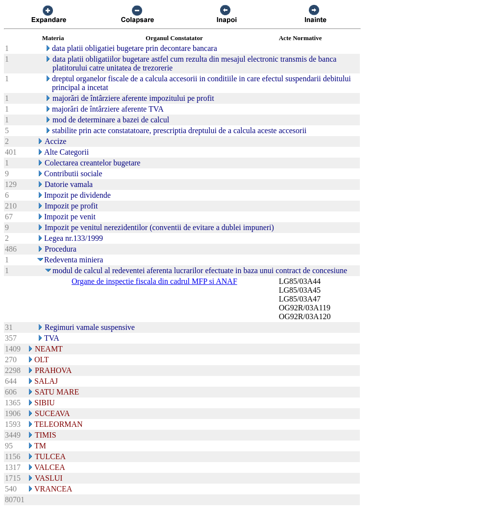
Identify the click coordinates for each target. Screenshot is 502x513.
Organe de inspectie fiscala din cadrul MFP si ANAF (154, 281)
